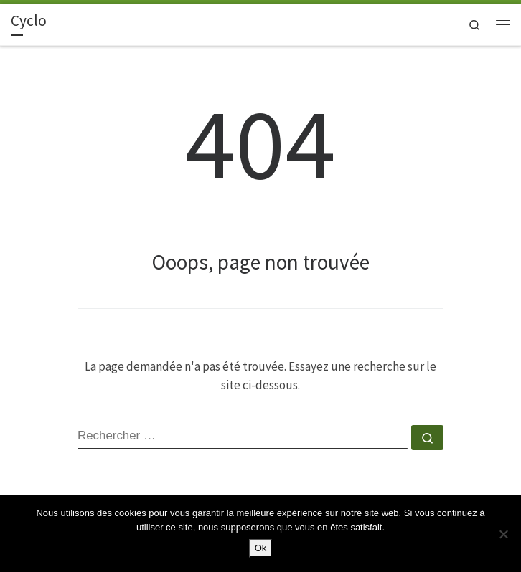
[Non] (503, 534)
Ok (261, 548)
